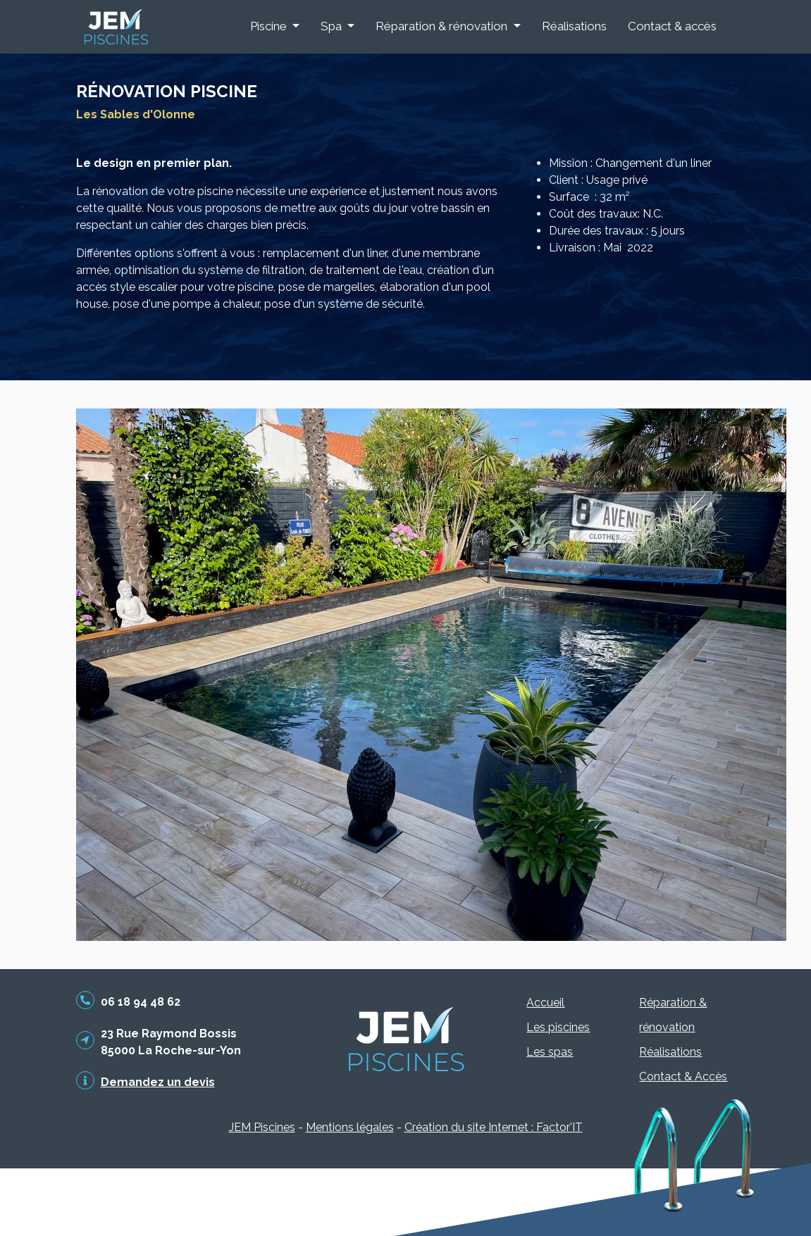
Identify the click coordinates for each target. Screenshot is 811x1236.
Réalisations (574, 26)
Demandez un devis (158, 1082)
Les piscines (558, 1027)
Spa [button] (333, 26)
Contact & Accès (683, 1076)
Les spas (549, 1052)
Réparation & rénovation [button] (443, 26)
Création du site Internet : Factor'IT (493, 1127)
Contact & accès (672, 26)
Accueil (545, 1002)
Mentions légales (350, 1127)
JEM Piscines (262, 1127)
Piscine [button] (270, 26)
